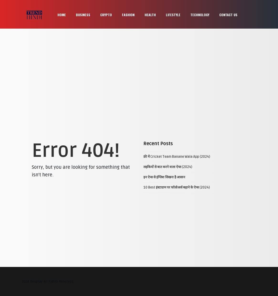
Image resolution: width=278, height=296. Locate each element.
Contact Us (228, 14)
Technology (199, 14)
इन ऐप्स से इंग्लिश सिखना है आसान (164, 177)
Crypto (106, 14)
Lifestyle (173, 14)
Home (62, 14)
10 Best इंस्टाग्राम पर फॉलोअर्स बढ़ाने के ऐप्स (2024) (176, 187)
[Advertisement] (139, 64)
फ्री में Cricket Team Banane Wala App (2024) (176, 157)
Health (150, 14)
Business (83, 14)
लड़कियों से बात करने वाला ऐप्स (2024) (167, 167)
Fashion (128, 14)
